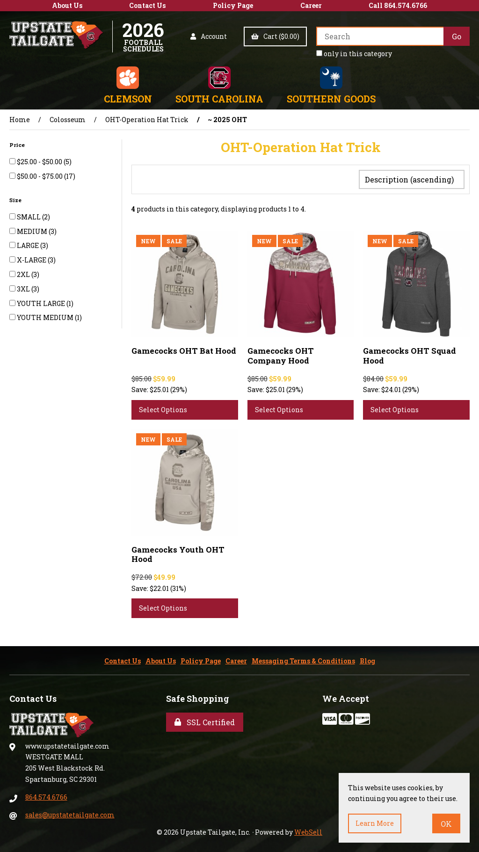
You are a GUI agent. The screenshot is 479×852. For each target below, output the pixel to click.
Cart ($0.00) (275, 36)
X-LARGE (32, 259)
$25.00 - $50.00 (40, 161)
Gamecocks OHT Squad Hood (409, 353)
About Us (67, 5)
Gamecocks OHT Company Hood (280, 353)
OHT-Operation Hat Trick (147, 119)
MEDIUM (33, 231)
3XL (24, 288)
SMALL (29, 216)
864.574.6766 (46, 795)
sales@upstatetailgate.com (70, 812)
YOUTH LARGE (41, 303)
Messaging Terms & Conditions (303, 659)
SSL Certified (204, 720)
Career (311, 5)
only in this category (354, 53)
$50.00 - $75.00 (40, 176)
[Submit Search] (456, 36)
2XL (24, 274)
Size (16, 200)
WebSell (308, 830)
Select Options (163, 407)
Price (17, 144)
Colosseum (68, 119)
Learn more (375, 823)
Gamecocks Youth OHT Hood (178, 552)
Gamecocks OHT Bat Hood (183, 348)
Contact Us (147, 5)
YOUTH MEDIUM (46, 317)
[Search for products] (379, 36)
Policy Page (233, 5)
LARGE (28, 245)
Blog (367, 659)
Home (19, 119)
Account (208, 36)
